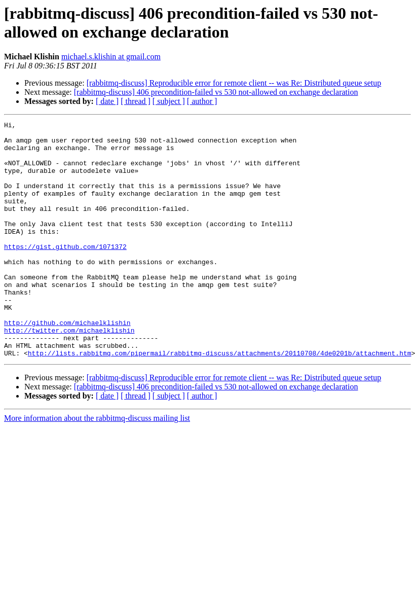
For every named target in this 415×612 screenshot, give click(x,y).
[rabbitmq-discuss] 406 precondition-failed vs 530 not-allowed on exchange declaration (216, 92)
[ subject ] (169, 101)
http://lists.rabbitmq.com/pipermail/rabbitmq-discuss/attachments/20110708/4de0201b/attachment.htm (219, 400)
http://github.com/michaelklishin (67, 363)
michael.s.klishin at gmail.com (111, 56)
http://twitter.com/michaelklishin (69, 372)
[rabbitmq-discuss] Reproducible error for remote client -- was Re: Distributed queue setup (234, 83)
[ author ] (202, 101)
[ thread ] (135, 101)
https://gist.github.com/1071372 (65, 272)
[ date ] (107, 101)
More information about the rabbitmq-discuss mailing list (97, 465)
